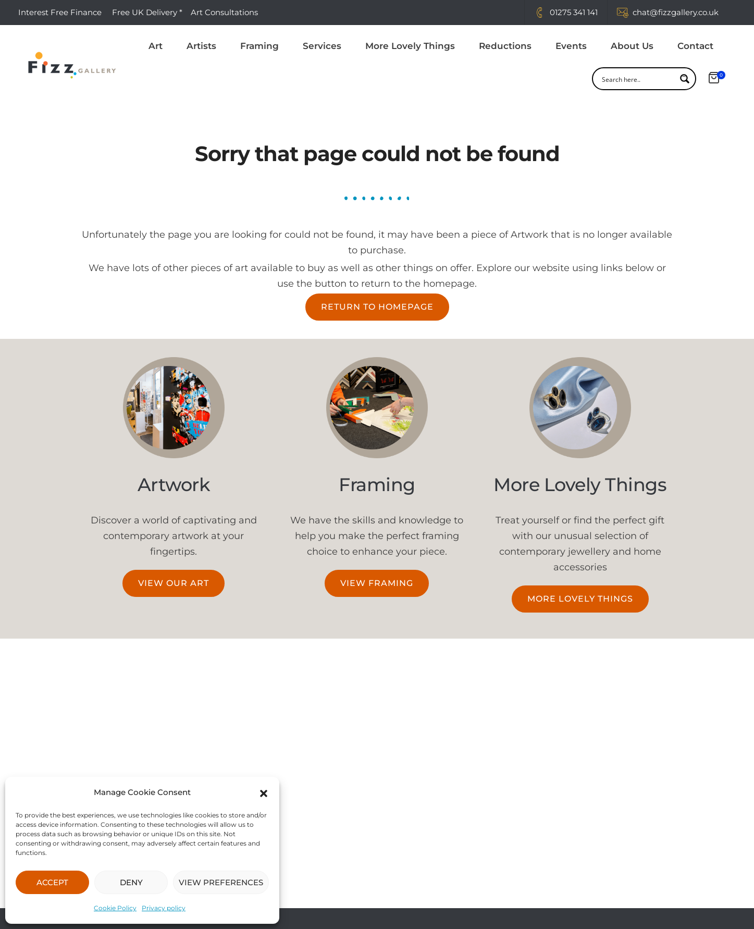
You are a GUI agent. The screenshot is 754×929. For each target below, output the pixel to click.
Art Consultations (225, 12)
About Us (632, 46)
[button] (263, 792)
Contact (695, 46)
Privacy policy (164, 908)
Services (322, 46)
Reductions (505, 46)
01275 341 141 (574, 12)
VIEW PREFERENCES (221, 882)
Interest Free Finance (60, 12)
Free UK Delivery (144, 12)
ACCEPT (52, 882)
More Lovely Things (410, 46)
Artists (201, 46)
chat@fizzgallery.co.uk (676, 12)
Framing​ (377, 484)
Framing (259, 46)
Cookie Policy (115, 908)
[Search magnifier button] (684, 79)
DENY (131, 882)
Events (571, 46)
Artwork (174, 484)
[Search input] (637, 79)
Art (156, 46)
